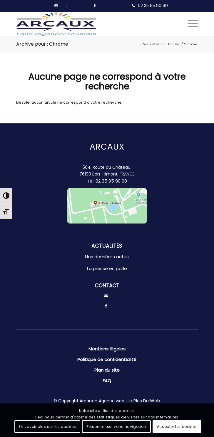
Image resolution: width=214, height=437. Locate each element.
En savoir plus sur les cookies (47, 426)
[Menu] (190, 24)
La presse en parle (107, 268)
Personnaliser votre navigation (116, 426)
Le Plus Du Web (144, 401)
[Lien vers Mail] (56, 5)
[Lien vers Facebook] (94, 5)
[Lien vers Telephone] (148, 5)
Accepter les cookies (177, 426)
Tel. (107, 181)
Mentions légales (107, 349)
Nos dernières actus (107, 257)
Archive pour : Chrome (42, 44)
